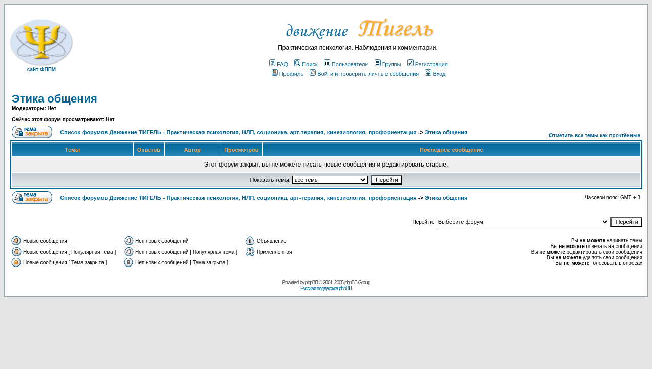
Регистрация (428, 64)
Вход (435, 74)
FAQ (278, 64)
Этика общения (54, 98)
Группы (388, 64)
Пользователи (346, 64)
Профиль (288, 74)
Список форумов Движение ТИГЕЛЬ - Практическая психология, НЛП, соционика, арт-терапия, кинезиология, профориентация (238, 132)
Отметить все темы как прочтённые (594, 135)
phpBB (311, 282)
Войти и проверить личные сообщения (364, 74)
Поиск (305, 64)
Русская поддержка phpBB (326, 288)
